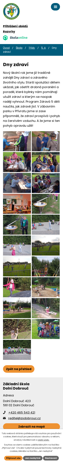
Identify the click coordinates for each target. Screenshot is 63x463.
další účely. (44, 439)
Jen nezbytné (32, 458)
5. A (43, 48)
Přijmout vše (13, 458)
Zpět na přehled (18, 369)
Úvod (6, 48)
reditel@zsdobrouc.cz (24, 418)
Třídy (32, 48)
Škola (19, 48)
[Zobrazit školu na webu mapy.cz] (31, 426)
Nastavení (51, 458)
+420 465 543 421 (21, 412)
